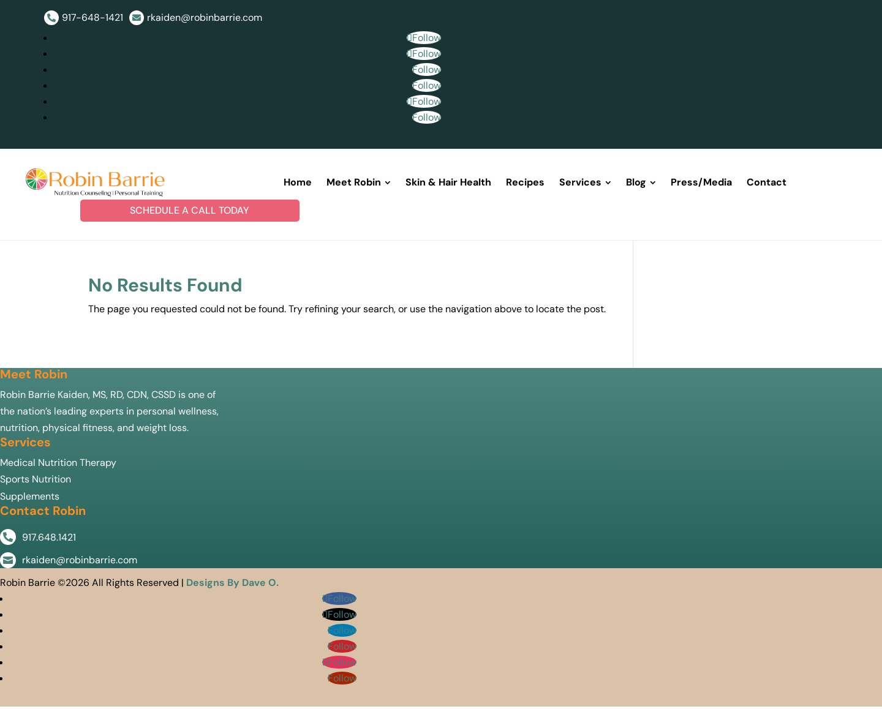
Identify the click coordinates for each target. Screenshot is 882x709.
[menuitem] (297, 184)
